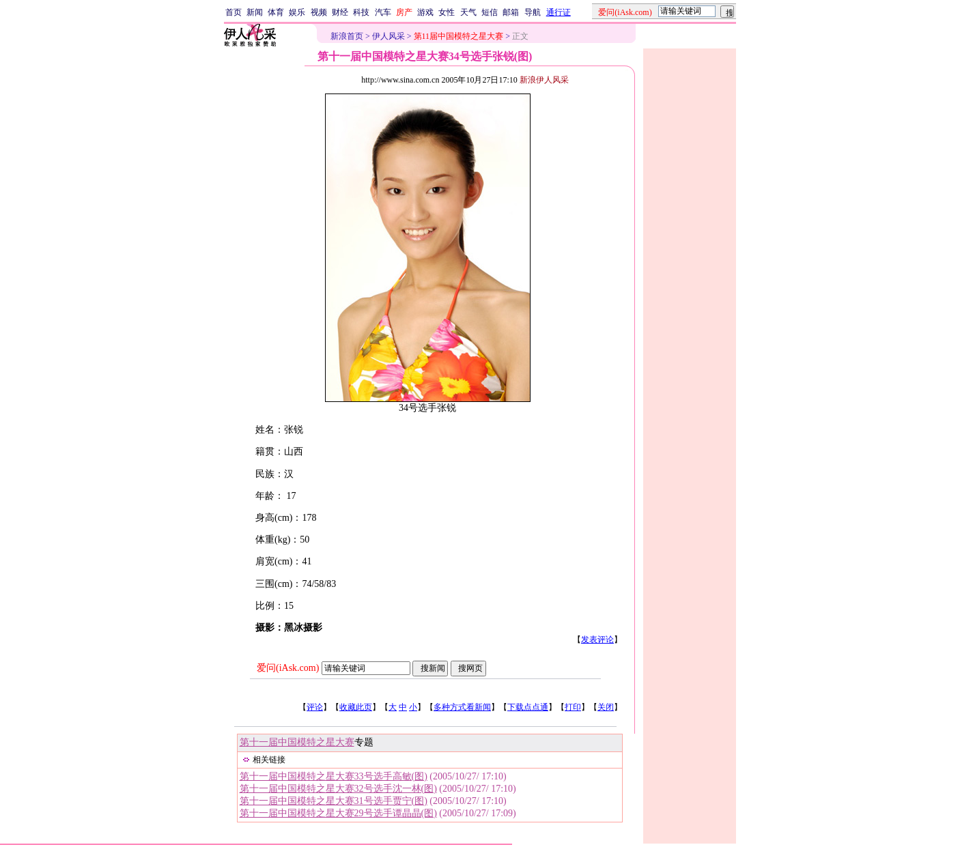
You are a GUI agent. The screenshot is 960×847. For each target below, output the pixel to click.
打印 (573, 707)
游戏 (425, 12)
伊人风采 (388, 36)
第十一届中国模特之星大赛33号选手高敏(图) (333, 776)
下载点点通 (527, 707)
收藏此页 (355, 707)
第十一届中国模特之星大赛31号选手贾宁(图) (333, 801)
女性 (446, 12)
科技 (361, 12)
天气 (468, 12)
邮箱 (511, 12)
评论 (315, 707)
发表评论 (597, 639)
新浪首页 (346, 36)
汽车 (383, 12)
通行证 (558, 12)
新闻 (254, 12)
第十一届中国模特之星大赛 (297, 742)
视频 (319, 12)
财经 (340, 12)
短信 (489, 12)
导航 (532, 12)
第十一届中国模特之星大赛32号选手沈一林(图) (338, 789)
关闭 (605, 707)
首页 (233, 12)
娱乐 (297, 12)
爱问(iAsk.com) (288, 668)
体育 (276, 12)
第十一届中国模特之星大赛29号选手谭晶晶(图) (338, 813)
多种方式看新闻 (462, 707)
